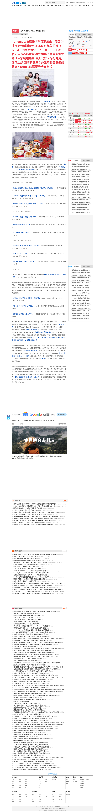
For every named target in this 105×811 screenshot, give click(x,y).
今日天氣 (71, 34)
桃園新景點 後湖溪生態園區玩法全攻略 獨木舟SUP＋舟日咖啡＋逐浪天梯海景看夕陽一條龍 (40, 689)
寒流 (36, 420)
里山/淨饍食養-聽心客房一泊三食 (27, 377)
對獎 (74, 777)
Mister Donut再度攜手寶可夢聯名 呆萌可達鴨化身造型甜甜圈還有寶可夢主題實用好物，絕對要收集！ (42, 724)
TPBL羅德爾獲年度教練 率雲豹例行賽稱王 (84, 202)
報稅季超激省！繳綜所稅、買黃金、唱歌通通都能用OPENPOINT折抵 (33, 726)
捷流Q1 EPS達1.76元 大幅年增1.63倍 (82, 275)
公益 (60, 798)
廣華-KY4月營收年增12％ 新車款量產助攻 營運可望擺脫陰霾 (31, 738)
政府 (87, 5)
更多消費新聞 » (62, 424)
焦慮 (47, 420)
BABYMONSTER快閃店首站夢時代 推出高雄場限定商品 (30, 761)
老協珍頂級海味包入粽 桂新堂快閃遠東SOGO (27, 510)
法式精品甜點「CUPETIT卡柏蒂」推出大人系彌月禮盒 (29, 720)
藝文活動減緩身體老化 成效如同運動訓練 (83, 166)
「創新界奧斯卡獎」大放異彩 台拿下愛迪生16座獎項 (28, 683)
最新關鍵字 (68, 794)
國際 (36, 5)
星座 (48, 5)
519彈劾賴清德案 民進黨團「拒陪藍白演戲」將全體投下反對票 (39, 31)
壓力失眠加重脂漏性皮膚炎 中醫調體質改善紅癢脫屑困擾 (87, 210)
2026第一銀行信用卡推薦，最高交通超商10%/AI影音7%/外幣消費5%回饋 (34, 767)
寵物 (26, 779)
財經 (29, 5)
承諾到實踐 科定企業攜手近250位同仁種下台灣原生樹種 (29, 734)
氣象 (81, 777)
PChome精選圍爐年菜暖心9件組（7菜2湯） (29, 196)
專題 (17, 5)
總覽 (53, 794)
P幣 (33, 420)
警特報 (87, 779)
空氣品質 (77, 34)
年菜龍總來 (46, 101)
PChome (78, 2)
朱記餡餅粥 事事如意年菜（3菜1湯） (27, 246)
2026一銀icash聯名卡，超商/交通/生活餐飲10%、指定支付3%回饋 (32, 765)
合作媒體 (83, 2)
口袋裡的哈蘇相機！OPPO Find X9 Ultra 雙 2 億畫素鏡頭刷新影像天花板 (34, 504)
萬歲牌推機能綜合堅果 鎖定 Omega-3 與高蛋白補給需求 (87, 295)
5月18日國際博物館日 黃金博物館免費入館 (83, 189)
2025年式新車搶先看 (80, 53)
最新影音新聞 (86, 266)
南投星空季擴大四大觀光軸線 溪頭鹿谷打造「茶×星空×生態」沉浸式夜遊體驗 (36, 512)
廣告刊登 (46, 806)
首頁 (13, 5)
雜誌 (80, 5)
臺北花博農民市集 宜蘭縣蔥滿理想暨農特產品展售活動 (86, 300)
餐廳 (30, 420)
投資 (53, 798)
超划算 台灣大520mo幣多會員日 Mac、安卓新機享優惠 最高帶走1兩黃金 (34, 695)
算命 (67, 779)
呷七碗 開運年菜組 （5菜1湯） (24, 261)
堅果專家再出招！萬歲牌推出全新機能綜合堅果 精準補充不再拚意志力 (33, 524)
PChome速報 (29, 37)
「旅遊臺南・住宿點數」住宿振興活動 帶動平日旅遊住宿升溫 (31, 747)
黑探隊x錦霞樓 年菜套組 (22, 232)
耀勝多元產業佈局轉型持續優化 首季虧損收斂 (84, 277)
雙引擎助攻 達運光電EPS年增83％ (23, 741)
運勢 (44, 5)
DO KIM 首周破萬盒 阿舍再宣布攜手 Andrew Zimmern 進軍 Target (32, 577)
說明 (88, 2)
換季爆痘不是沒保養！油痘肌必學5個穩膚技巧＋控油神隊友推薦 (32, 593)
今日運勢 (77, 31)
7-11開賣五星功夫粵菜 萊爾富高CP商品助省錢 (85, 288)
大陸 (91, 5)
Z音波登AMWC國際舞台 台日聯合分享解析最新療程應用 (29, 693)
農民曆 (71, 31)
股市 (67, 2)
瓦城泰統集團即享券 (29, 351)
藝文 (60, 796)
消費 (72, 5)
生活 (63, 5)
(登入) (91, 2)
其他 (26, 796)
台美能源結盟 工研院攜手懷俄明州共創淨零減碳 (27, 732)
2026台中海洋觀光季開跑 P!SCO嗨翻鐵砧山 (26, 714)
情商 (26, 781)
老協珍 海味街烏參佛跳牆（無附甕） (27, 298)
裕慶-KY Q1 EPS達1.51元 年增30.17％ (82, 272)
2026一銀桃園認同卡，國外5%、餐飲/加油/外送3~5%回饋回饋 (31, 763)
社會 (25, 5)
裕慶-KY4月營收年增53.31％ (21, 702)
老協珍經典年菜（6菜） (22, 225)
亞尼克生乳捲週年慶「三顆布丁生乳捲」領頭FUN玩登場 (29, 514)
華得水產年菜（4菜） (21, 253)
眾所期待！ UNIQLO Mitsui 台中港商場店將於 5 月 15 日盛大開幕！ (33, 585)
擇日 (67, 783)
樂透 (74, 779)
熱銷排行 (52, 420)
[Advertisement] (40, 476)
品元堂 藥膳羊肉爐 (32, 330)
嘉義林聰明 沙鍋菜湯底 (43, 332)
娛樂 (55, 5)
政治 (21, 5)
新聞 (13, 34)
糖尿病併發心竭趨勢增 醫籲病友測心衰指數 (83, 199)
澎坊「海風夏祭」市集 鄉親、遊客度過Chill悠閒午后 (29, 751)
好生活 (60, 794)
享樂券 (42, 358)
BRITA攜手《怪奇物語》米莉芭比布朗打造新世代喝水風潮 (30, 769)
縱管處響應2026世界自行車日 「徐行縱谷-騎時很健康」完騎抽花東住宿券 (35, 554)
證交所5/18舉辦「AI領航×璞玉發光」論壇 (25, 697)
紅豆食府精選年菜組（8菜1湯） (25, 217)
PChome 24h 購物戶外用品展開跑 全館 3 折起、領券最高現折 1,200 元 (34, 506)
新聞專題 (54, 777)
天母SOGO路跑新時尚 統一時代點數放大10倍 (27, 708)
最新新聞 (73, 266)
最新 (13, 779)
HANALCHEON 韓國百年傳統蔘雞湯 (45, 337)
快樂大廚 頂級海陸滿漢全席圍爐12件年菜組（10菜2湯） (34, 188)
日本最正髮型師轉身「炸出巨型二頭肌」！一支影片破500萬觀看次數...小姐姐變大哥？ (38, 589)
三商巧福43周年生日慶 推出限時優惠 (83, 303)
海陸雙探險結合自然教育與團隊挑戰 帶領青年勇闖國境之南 (31, 679)
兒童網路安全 (57, 806)
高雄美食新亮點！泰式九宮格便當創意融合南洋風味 (28, 749)
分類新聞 (14, 777)
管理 (53, 800)
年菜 (22, 420)
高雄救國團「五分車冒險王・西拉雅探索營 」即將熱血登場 (88, 310)
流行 (26, 787)
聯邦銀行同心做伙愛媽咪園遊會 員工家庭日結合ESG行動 (30, 743)
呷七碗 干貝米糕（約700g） (24, 306)
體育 (59, 5)
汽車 (84, 5)
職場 (40, 5)
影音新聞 (14, 791)
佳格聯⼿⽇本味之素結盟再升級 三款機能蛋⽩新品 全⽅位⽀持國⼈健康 (34, 728)
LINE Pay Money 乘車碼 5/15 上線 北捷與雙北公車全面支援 (31, 573)
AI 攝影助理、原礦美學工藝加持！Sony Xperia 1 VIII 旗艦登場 (31, 562)
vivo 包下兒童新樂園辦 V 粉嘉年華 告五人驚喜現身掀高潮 (30, 745)
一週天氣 (82, 781)
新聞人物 (41, 777)
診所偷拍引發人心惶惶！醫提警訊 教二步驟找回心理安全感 (88, 204)
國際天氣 (82, 785)
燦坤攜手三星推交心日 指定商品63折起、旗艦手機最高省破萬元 (32, 652)
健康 (52, 5)
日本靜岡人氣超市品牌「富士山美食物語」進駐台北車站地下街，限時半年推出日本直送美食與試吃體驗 (43, 516)
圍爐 (19, 420)
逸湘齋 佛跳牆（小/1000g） (23, 314)
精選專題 (54, 779)
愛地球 (60, 800)
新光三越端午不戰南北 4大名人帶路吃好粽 (84, 285)
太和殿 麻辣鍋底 (31, 340)
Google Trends (29, 109)
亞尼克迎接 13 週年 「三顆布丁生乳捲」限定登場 (27, 508)
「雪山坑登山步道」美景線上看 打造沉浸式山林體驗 (29, 687)
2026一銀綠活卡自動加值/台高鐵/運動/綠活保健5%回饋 (29, 753)
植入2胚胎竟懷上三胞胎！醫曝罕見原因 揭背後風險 (86, 174)
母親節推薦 (72, 2)
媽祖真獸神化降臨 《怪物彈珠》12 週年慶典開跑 (28, 710)
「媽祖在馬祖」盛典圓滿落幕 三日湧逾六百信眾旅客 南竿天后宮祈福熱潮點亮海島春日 (39, 757)
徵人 (69, 806)
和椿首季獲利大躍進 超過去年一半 (23, 736)
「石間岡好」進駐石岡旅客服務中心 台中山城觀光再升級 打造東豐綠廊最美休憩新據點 (39, 712)
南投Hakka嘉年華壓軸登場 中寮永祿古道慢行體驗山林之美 (31, 759)
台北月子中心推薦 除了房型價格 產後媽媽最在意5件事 (29, 681)
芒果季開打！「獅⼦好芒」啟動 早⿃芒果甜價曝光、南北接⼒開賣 (33, 716)
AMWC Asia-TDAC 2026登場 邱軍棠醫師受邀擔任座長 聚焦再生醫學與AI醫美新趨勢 (38, 685)
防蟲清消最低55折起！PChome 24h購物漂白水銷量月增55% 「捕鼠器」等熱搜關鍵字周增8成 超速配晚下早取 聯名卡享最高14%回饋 (52, 583)
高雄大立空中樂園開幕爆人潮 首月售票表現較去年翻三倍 (30, 718)
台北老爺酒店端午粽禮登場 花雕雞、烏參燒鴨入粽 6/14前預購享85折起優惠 (35, 518)
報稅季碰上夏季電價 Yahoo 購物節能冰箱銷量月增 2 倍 (87, 290)
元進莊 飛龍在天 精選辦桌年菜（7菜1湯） (28, 204)
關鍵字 (68, 791)
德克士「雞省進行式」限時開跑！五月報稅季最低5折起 (29, 522)
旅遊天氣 (82, 783)
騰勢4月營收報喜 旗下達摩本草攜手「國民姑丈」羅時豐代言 (31, 700)
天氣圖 (81, 787)
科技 (33, 5)
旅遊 (76, 5)
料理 (40, 420)
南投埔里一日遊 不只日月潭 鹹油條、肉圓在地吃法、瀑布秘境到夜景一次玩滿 (36, 691)
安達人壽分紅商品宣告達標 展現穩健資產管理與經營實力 (30, 730)
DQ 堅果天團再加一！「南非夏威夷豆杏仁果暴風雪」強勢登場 (31, 520)
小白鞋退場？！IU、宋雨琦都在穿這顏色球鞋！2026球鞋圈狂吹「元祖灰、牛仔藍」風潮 (39, 591)
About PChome (64, 806)
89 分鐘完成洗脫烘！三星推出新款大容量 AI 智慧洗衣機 (29, 706)
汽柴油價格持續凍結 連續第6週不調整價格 (26, 755)
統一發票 (75, 781)
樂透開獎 (90, 34)
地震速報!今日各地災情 (79, 50)
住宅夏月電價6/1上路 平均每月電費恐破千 (83, 282)
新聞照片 (34, 791)
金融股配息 (84, 31)
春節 (44, 420)
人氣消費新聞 (86, 160)
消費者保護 (51, 806)
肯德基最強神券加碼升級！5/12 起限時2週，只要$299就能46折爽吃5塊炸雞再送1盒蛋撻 (39, 722)
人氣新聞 (73, 160)
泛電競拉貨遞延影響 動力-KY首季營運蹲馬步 (26, 704)
